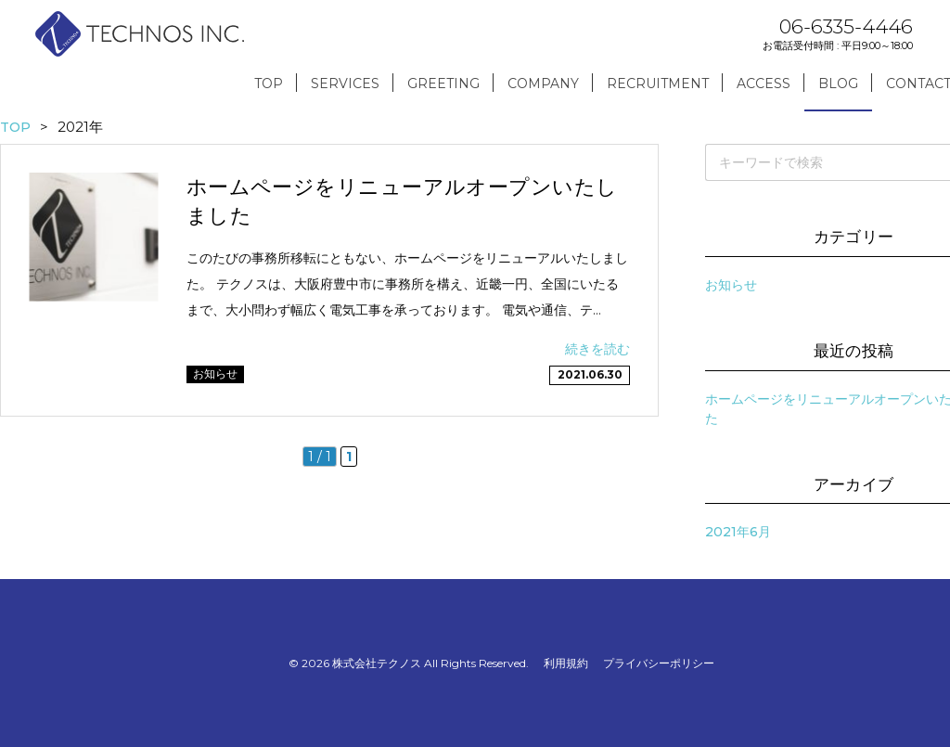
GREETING (443, 83)
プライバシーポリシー (658, 663)
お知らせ (731, 285)
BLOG (838, 83)
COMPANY (543, 83)
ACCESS (763, 83)
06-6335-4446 (846, 26)
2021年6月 (738, 531)
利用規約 (566, 663)
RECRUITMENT (658, 83)
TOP (268, 83)
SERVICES (345, 83)
